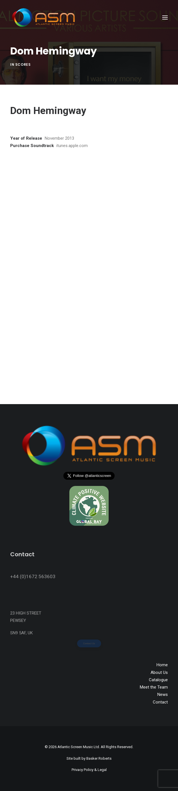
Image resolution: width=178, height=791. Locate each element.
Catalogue (158, 679)
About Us (159, 672)
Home (162, 664)
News (162, 694)
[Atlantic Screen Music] (43, 17)
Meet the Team (154, 687)
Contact (160, 702)
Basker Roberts (98, 758)
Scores (23, 64)
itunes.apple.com (72, 145)
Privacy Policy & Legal (89, 770)
